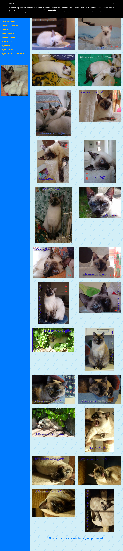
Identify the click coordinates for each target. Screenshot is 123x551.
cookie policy (52, 10)
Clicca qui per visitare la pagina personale (76, 538)
